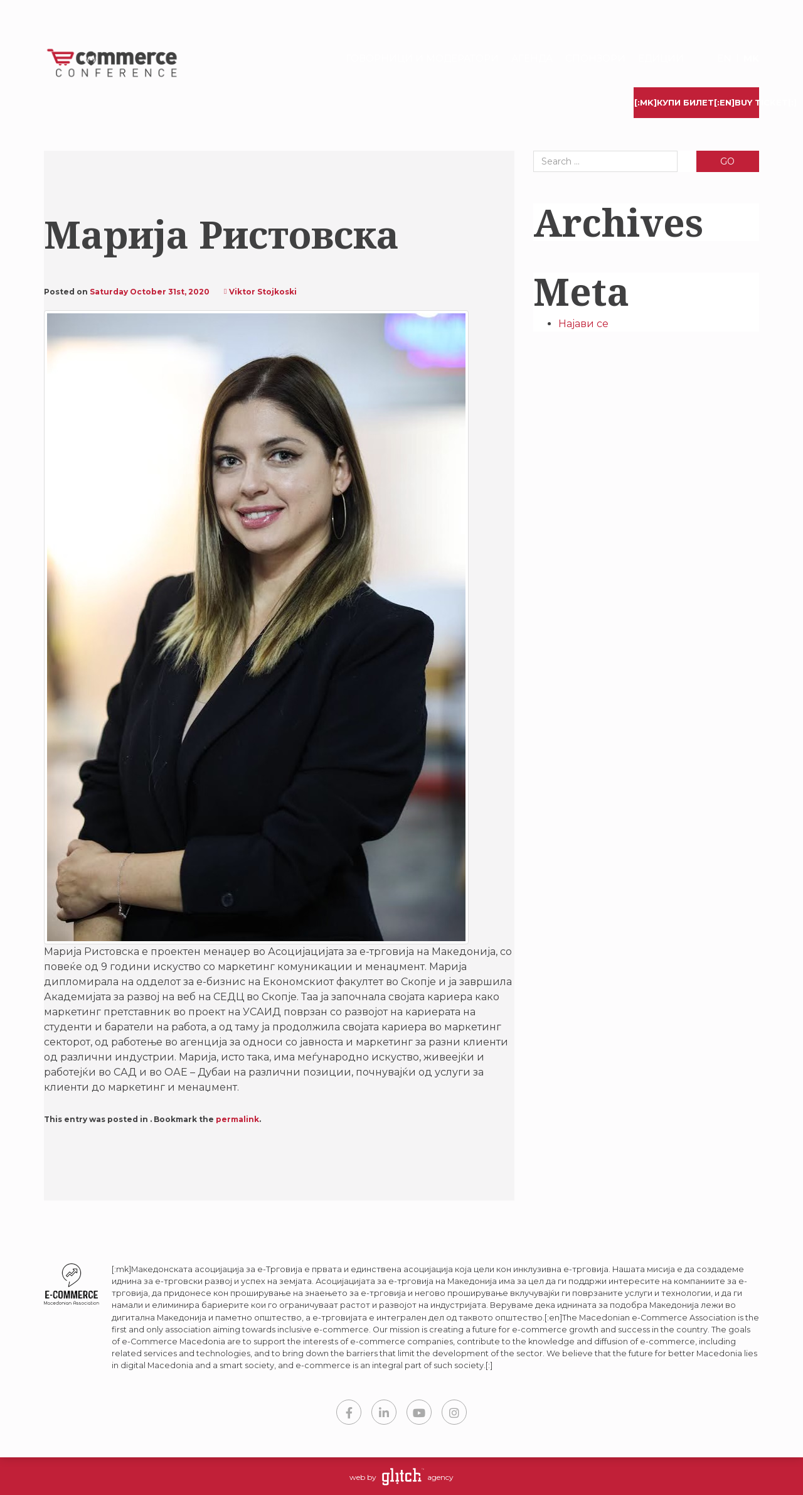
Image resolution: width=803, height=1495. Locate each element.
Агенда (532, 58)
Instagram (454, 1412)
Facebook (348, 1412)
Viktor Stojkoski (263, 291)
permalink (237, 1119)
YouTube (419, 1412)
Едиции (661, 58)
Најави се (583, 324)
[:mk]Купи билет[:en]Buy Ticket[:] (696, 102)
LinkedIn (383, 1412)
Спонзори (595, 58)
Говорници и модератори (422, 58)
